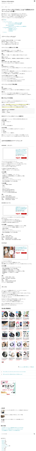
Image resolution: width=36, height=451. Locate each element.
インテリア (4, 444)
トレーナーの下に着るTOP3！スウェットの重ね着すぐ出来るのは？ (16, 410)
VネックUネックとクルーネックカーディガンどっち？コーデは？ (13, 372)
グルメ (3, 448)
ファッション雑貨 (22, 366)
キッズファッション (5, 445)
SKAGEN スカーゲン (12, 29)
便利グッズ (28, 366)
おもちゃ (3, 440)
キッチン (3, 447)
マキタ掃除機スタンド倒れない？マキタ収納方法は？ (11, 430)
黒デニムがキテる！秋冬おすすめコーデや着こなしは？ (12, 374)
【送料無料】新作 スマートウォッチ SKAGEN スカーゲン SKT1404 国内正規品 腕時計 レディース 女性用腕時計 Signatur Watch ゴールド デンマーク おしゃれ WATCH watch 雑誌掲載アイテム (21, 209)
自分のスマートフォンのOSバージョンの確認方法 (17, 26)
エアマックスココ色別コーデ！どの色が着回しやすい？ (14, 419)
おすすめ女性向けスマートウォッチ (10, 27)
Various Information (8, 1)
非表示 (5, 19)
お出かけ (3, 441)
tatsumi (32, 366)
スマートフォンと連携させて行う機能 (15, 22)
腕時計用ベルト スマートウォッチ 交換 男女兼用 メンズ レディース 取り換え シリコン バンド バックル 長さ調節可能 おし (26, 319)
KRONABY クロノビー (13, 28)
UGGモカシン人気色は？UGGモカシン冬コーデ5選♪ (14, 414)
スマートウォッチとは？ (8, 21)
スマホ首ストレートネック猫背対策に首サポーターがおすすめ (12, 427)
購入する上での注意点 (10, 25)
